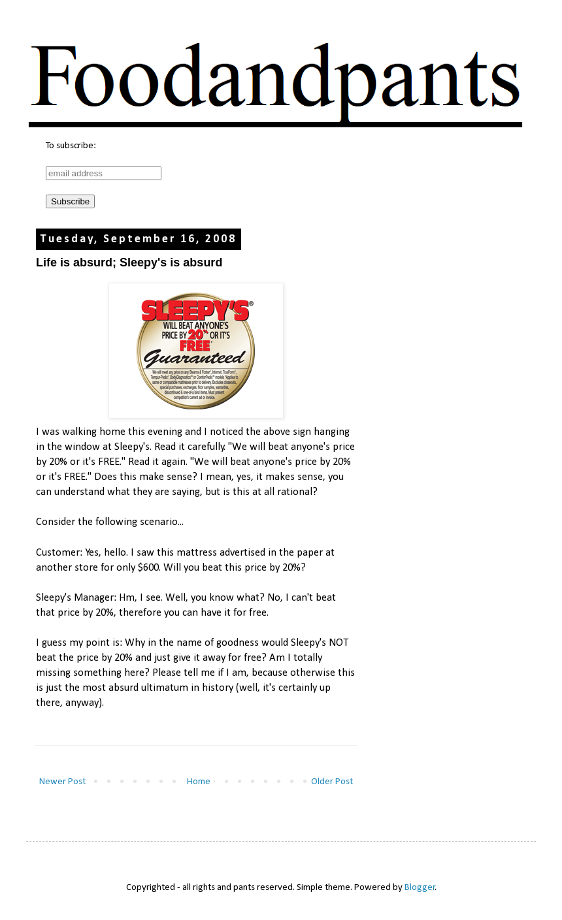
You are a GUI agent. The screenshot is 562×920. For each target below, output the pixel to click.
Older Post (332, 782)
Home (198, 782)
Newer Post (62, 782)
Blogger (420, 888)
